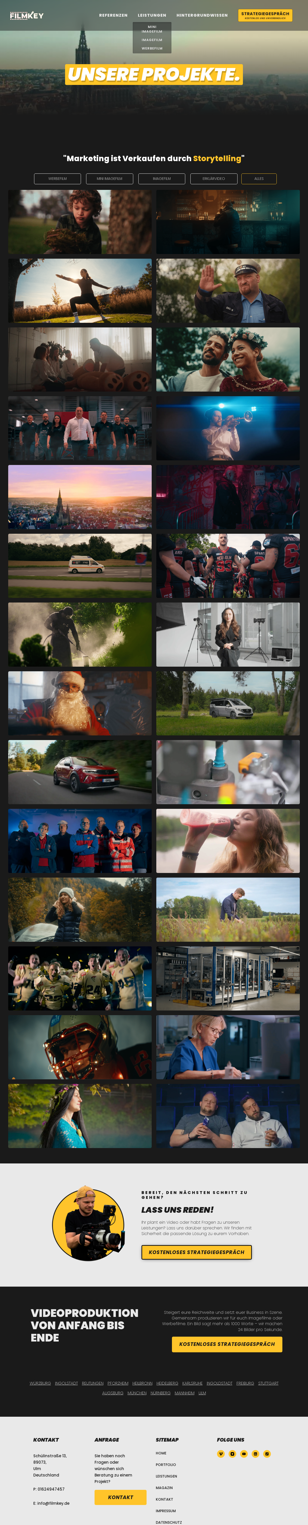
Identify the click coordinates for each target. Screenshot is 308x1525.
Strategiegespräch (265, 15)
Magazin (164, 1487)
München (137, 1393)
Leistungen (166, 1476)
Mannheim (184, 1393)
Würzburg (40, 1383)
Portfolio (166, 1464)
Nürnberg (161, 1393)
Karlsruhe (192, 1383)
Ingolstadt (66, 1383)
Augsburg (113, 1393)
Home (161, 1453)
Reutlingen (93, 1383)
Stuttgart (268, 1383)
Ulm (202, 1393)
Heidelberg (167, 1383)
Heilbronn (142, 1383)
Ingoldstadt (219, 1383)
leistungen (152, 15)
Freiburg (245, 1383)
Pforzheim (118, 1383)
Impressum (166, 1510)
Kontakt (164, 1499)
